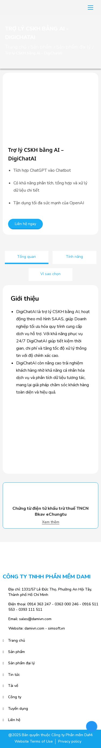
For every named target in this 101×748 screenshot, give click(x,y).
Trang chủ (15, 46)
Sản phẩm (41, 46)
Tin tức (14, 674)
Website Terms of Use (34, 741)
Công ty (14, 697)
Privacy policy (69, 741)
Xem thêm (50, 522)
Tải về (13, 685)
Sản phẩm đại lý (73, 46)
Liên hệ (14, 719)
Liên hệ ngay (25, 223)
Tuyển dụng (18, 708)
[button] (90, 7)
